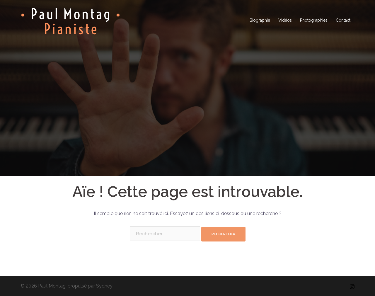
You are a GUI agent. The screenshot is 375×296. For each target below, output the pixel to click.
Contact (343, 20)
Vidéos (285, 20)
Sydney (104, 286)
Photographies (314, 20)
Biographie (260, 20)
